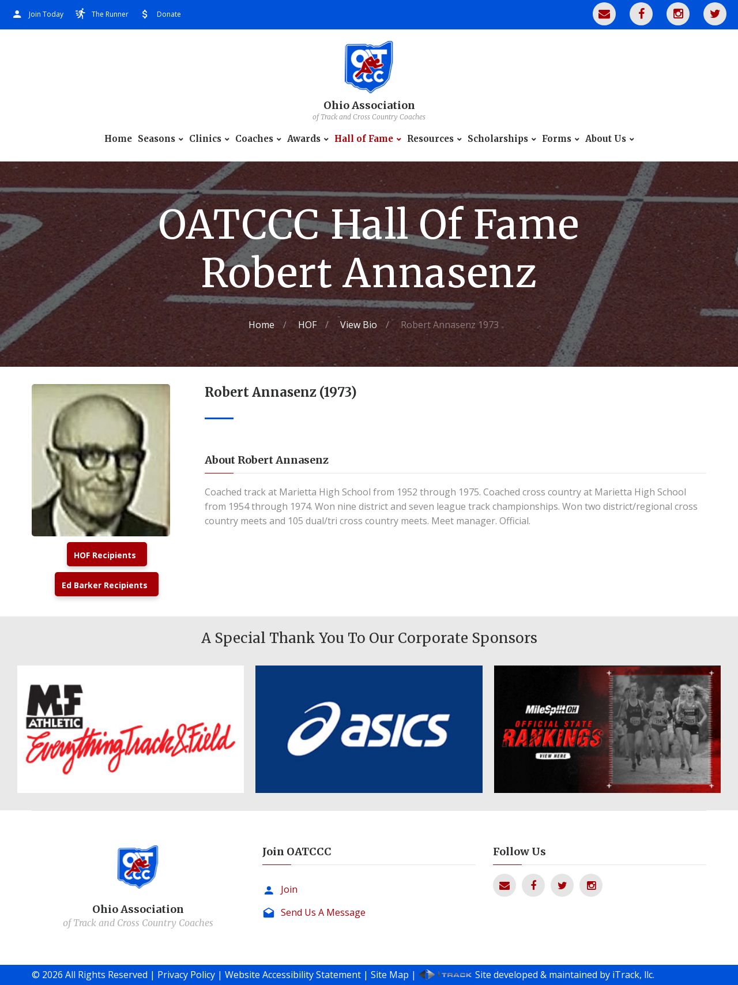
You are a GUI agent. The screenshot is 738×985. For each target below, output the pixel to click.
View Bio (358, 324)
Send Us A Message (323, 912)
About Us (605, 139)
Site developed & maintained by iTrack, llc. (564, 974)
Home (118, 139)
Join (289, 889)
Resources (430, 139)
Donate (169, 14)
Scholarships (498, 139)
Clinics (205, 139)
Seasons (156, 139)
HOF (307, 324)
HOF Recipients (105, 555)
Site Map (390, 974)
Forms (556, 139)
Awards (304, 139)
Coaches (254, 139)
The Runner (110, 14)
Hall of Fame (363, 139)
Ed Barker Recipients (105, 585)
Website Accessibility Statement (293, 974)
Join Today (46, 14)
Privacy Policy (186, 974)
